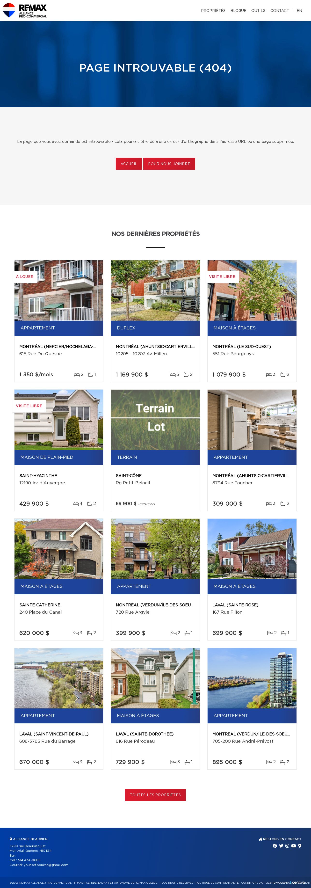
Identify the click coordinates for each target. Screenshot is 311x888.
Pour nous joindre (169, 164)
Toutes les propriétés (155, 795)
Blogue (238, 11)
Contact (279, 11)
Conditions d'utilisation (259, 883)
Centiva (297, 882)
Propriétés (213, 11)
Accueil (129, 164)
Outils (258, 11)
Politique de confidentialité (217, 883)
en (299, 11)
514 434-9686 (29, 860)
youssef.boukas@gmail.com (46, 865)
